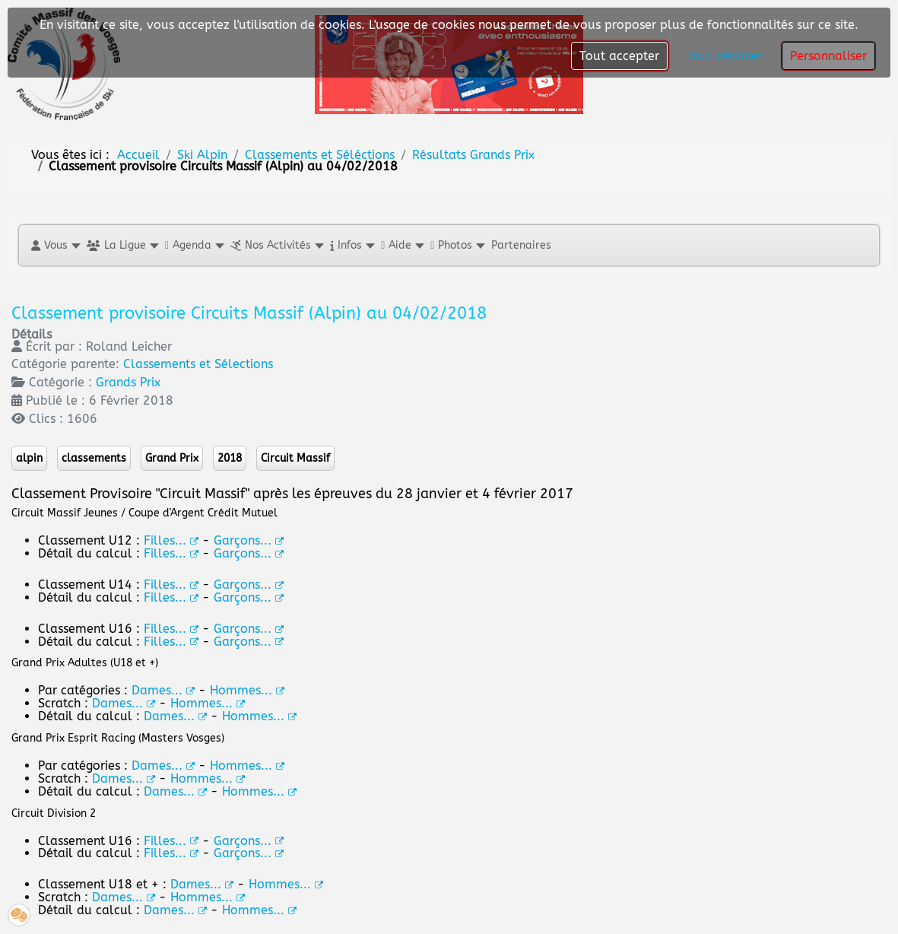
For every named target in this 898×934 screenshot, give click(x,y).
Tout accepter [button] (619, 56)
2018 (229, 458)
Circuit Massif (295, 458)
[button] (55, 245)
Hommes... (247, 765)
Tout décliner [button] (725, 56)
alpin (29, 458)
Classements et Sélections (198, 364)
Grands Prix (128, 382)
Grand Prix (171, 458)
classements (94, 458)
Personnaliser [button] (828, 56)
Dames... (163, 765)
